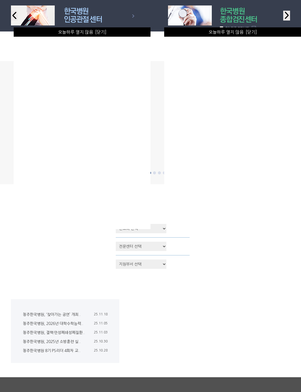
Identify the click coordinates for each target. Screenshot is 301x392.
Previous (14, 16)
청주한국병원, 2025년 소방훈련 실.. (52, 342)
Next (286, 16)
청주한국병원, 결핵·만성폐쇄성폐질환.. (54, 333)
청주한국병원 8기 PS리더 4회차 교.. (51, 351)
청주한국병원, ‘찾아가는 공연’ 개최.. (52, 314)
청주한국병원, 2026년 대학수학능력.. (53, 323)
